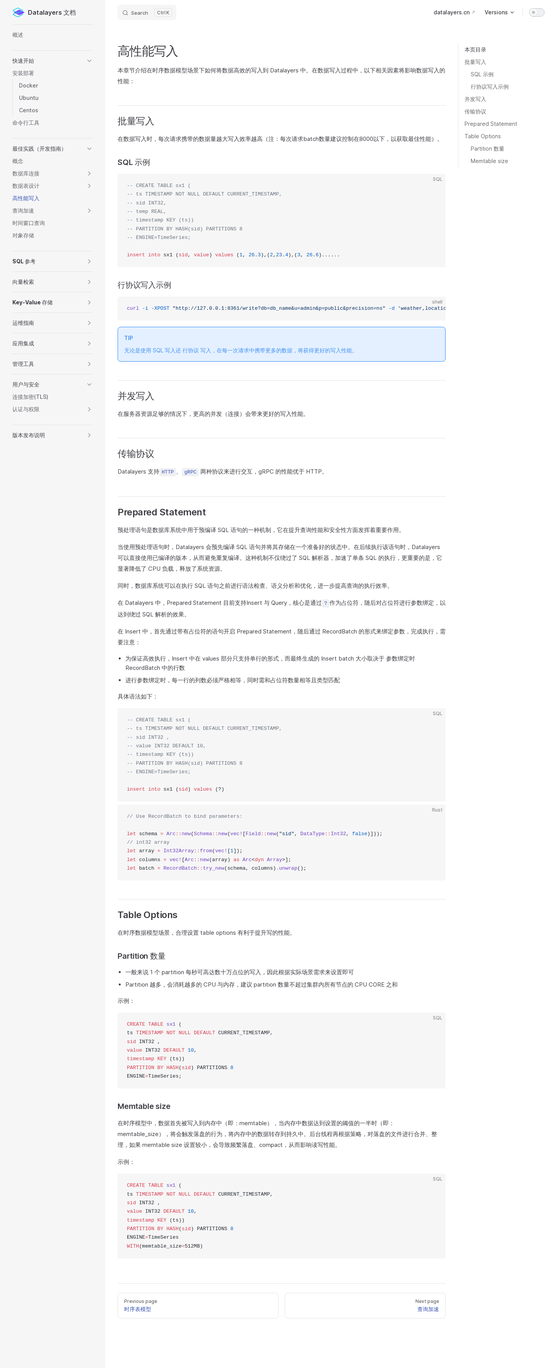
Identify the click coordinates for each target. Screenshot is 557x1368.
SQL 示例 (482, 74)
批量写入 (475, 61)
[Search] (147, 12)
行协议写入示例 (490, 86)
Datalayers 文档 (44, 12)
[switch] (537, 12)
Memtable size (489, 161)
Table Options (483, 136)
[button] (52, 61)
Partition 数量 (487, 148)
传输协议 (475, 111)
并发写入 (475, 99)
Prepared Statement (491, 123)
